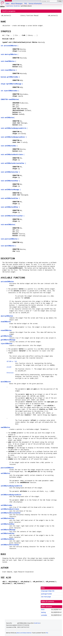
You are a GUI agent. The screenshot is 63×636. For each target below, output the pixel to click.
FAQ (25, 3)
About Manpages (17, 3)
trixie (42, 609)
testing (43, 612)
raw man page (46, 597)
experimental (9, 6)
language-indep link (47, 591)
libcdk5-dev (17, 6)
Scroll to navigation (8, 11)
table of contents (47, 601)
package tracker (46, 594)
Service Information (35, 3)
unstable (44, 615)
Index (7, 3)
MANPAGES (8, 0)
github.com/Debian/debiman (23, 632)
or (12, 361)
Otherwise (10, 372)
